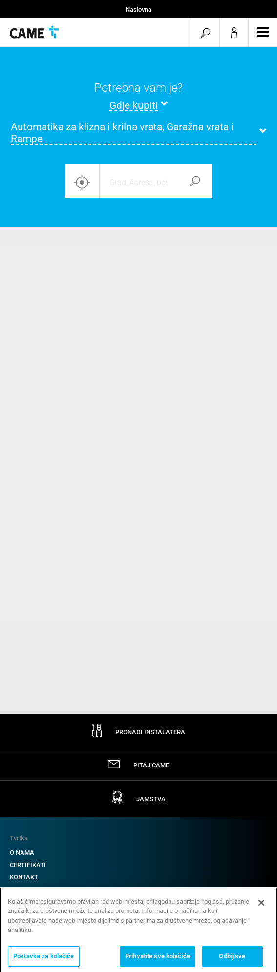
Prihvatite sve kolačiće (157, 959)
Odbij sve (232, 959)
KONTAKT (24, 877)
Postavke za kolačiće (43, 959)
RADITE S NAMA (33, 889)
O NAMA (22, 852)
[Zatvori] (261, 906)
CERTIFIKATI (28, 865)
